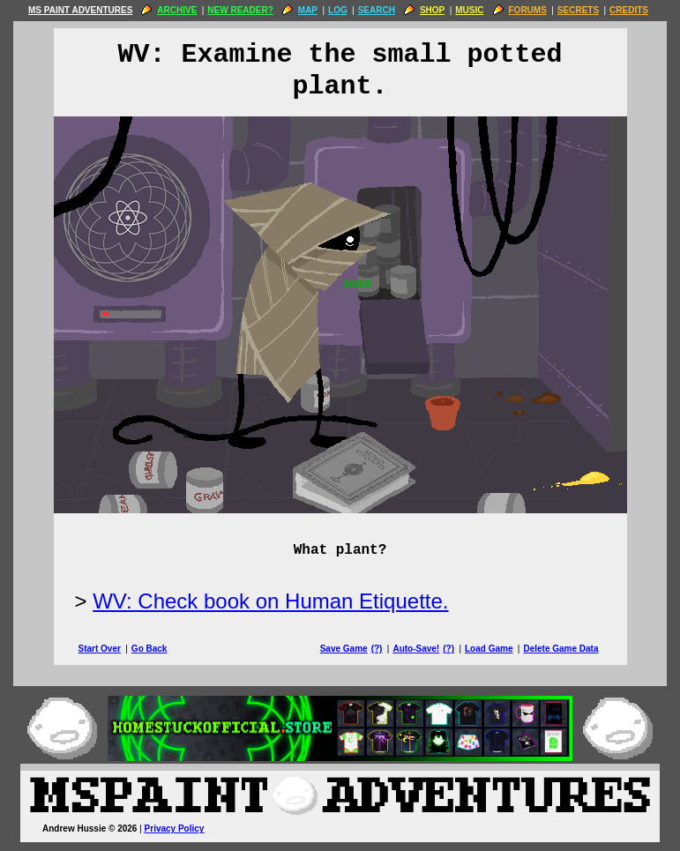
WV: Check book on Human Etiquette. (270, 601)
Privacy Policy (175, 828)
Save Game (344, 648)
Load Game (488, 648)
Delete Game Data (560, 648)
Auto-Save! (415, 648)
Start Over (99, 648)
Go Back (149, 648)
